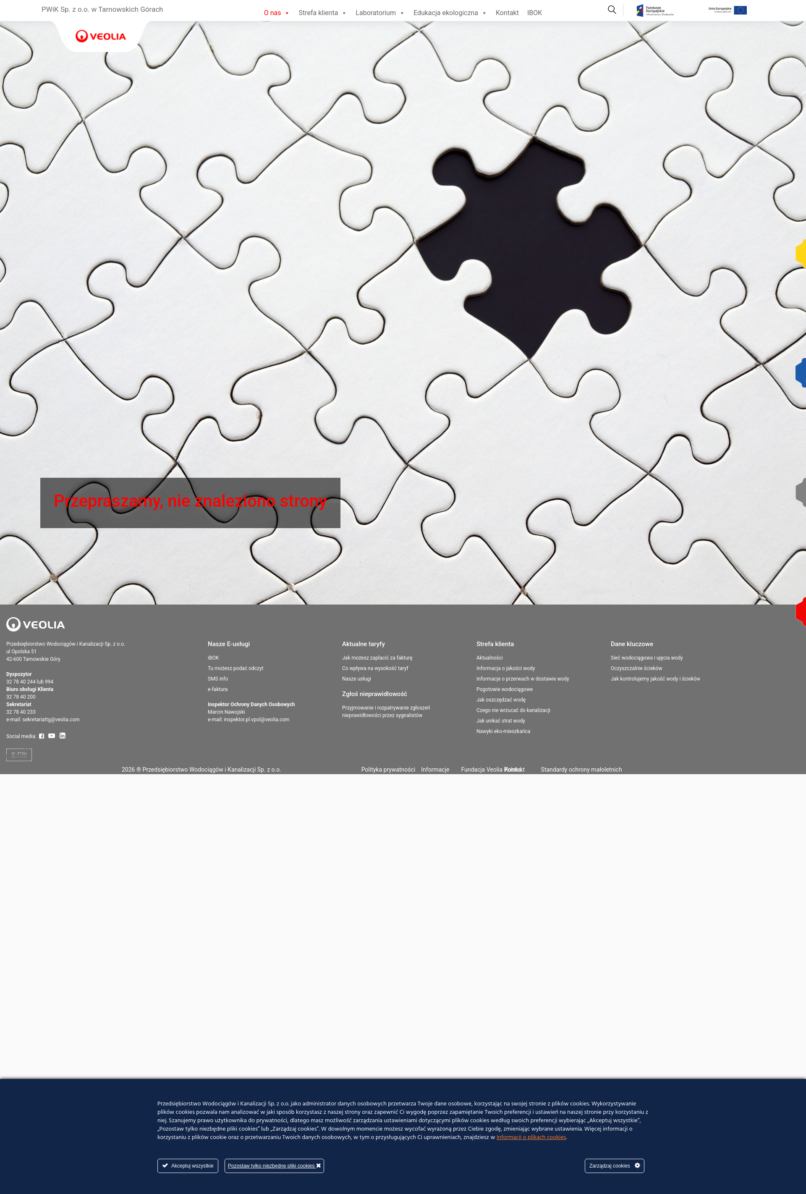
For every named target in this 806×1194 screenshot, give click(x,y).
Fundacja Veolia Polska (491, 769)
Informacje (435, 769)
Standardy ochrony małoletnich (581, 769)
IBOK (534, 13)
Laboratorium (380, 13)
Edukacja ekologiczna (450, 13)
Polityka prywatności (388, 769)
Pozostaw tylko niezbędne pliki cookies (274, 1166)
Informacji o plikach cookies (531, 1137)
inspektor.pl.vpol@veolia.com (256, 720)
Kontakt (507, 13)
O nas (277, 13)
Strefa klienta (322, 13)
